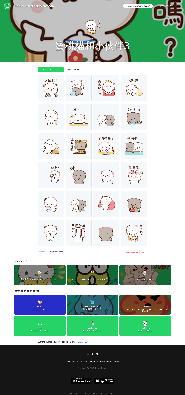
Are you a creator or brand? (138, 6)
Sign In (161, 5)
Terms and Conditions (87, 362)
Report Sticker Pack (133, 253)
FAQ (176, 5)
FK (92, 38)
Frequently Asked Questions (110, 362)
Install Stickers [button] (51, 70)
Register (169, 5)
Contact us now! (81, 341)
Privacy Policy (70, 362)
